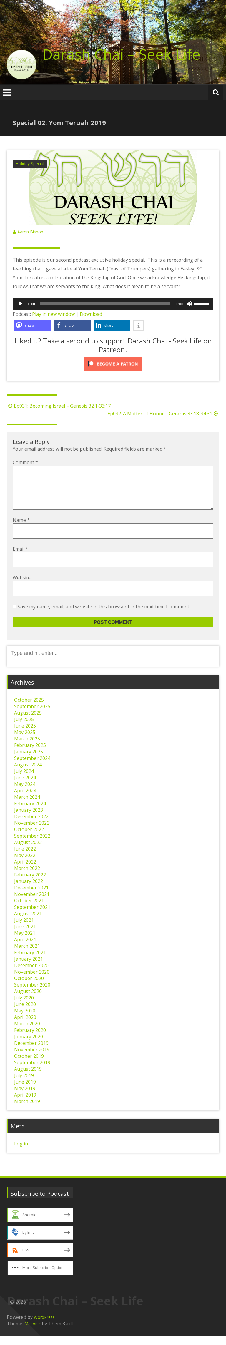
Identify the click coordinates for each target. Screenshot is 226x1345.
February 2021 (30, 962)
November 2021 (31, 903)
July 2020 (24, 1007)
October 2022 (29, 839)
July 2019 (24, 1085)
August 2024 (28, 774)
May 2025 (24, 741)
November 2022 (31, 832)
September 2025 (32, 716)
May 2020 (24, 1020)
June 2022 (25, 858)
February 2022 (30, 884)
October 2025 (29, 709)
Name (21, 529)
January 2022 (28, 890)
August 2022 (28, 851)
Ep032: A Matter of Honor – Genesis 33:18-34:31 (163, 413)
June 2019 (25, 1091)
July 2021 (24, 929)
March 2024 (27, 806)
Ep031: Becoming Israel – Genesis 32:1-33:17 (59, 406)
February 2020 (30, 1039)
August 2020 (28, 1000)
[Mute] (189, 304)
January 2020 (28, 1046)
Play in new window (53, 314)
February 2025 (30, 754)
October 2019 (29, 1065)
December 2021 (31, 897)
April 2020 (25, 1026)
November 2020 (31, 981)
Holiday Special (30, 163)
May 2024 (24, 793)
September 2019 (32, 1072)
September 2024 (32, 767)
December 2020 (31, 975)
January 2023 (28, 819)
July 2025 (24, 728)
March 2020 (27, 1033)
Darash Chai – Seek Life (121, 54)
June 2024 (25, 787)
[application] (113, 304)
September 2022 (32, 845)
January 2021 (28, 968)
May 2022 (24, 864)
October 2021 (29, 910)
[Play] (20, 304)
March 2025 (27, 748)
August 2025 (28, 722)
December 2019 (31, 1052)
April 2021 (25, 949)
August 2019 (28, 1078)
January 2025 (28, 761)
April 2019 (25, 1104)
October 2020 (29, 987)
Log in (21, 1153)
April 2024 (25, 800)
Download (91, 314)
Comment (25, 462)
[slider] (105, 303)
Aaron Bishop (30, 232)
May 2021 (24, 942)
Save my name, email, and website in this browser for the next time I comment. (104, 616)
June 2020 (25, 1013)
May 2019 (24, 1098)
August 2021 (28, 923)
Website (22, 587)
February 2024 (30, 813)
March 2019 (27, 1110)
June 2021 (25, 936)
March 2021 (27, 955)
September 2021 (32, 916)
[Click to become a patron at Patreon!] (113, 364)
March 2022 (27, 877)
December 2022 (31, 826)
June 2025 (25, 735)
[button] (32, 325)
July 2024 (24, 780)
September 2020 (32, 994)
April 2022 (25, 871)
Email (20, 558)
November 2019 (31, 1059)
